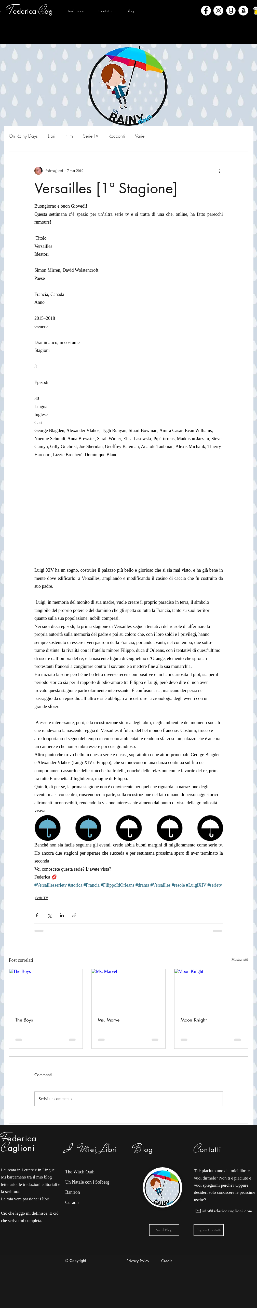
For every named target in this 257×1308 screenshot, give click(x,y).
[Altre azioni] (220, 171)
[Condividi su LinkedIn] (61, 915)
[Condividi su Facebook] (36, 915)
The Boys (24, 1020)
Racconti (117, 136)
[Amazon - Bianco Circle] (243, 11)
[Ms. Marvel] (128, 989)
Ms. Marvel (109, 1020)
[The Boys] (46, 989)
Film (69, 136)
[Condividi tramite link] (74, 915)
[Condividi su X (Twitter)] (49, 915)
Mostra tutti (240, 959)
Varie (139, 136)
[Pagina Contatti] (209, 1230)
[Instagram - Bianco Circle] (218, 11)
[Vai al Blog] (164, 1230)
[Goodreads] (231, 11)
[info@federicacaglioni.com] (225, 1211)
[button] (44, 11)
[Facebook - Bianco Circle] (206, 11)
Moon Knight (194, 1020)
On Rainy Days (23, 136)
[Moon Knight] (211, 989)
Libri (51, 136)
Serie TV (90, 136)
